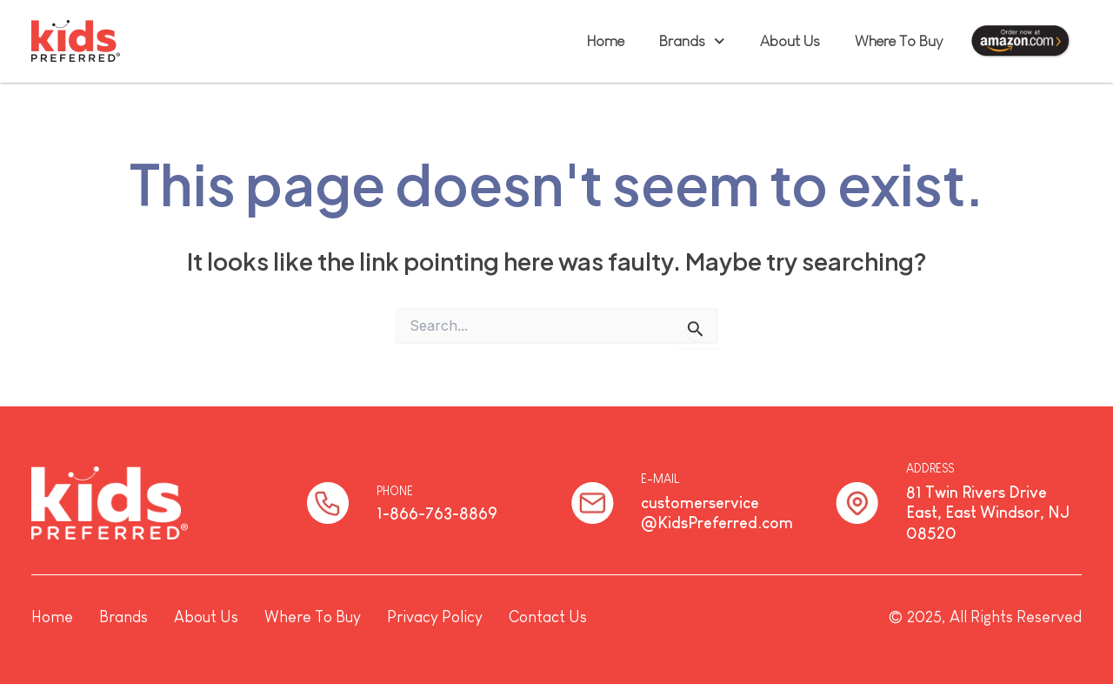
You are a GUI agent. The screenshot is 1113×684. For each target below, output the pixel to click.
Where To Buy (899, 41)
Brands (692, 41)
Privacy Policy (435, 617)
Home (605, 41)
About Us (790, 41)
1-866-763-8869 (437, 513)
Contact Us (548, 617)
